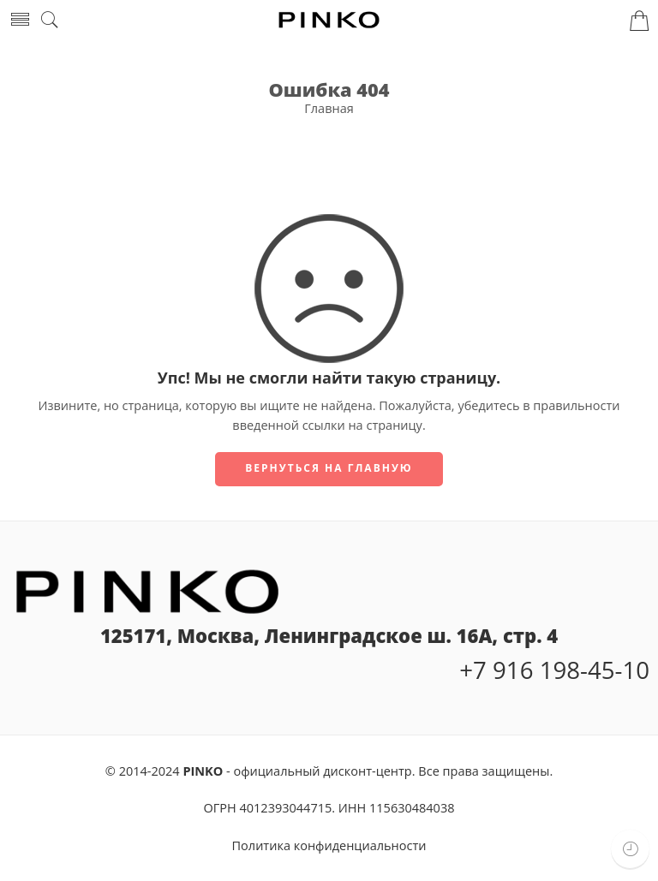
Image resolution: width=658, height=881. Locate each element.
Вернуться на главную (328, 468)
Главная (328, 108)
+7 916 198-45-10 (554, 669)
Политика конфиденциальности (329, 845)
